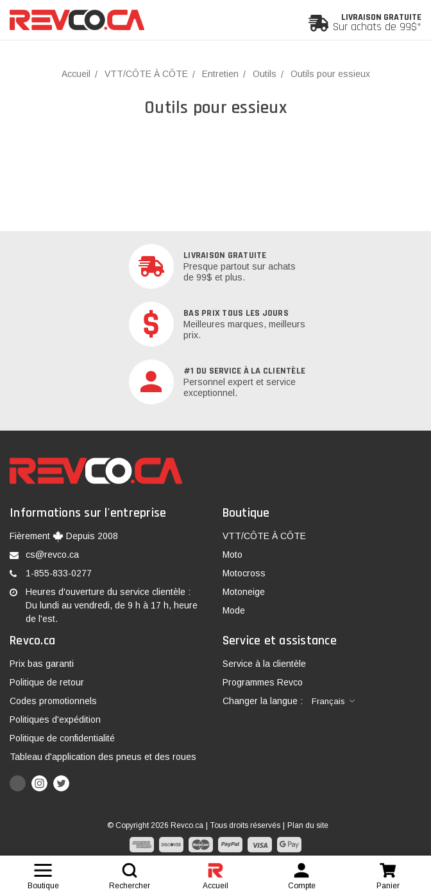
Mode (234, 610)
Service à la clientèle (264, 664)
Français (328, 701)
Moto (232, 554)
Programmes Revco (263, 682)
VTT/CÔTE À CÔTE (264, 536)
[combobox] (333, 701)
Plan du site (307, 825)
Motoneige (244, 592)
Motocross (244, 573)
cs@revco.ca (52, 554)
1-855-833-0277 (59, 573)
